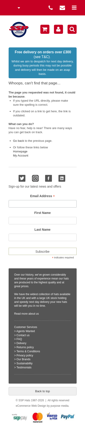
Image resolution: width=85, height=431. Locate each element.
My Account (20, 155)
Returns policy (25, 347)
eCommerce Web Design (31, 405)
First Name (42, 213)
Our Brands (23, 359)
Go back (18, 140)
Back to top (42, 391)
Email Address (42, 196)
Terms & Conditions (28, 351)
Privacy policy (25, 355)
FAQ (19, 339)
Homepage (20, 151)
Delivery (21, 343)
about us (33, 313)
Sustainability (25, 363)
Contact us (23, 335)
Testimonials (24, 367)
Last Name (42, 229)
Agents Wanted (25, 331)
